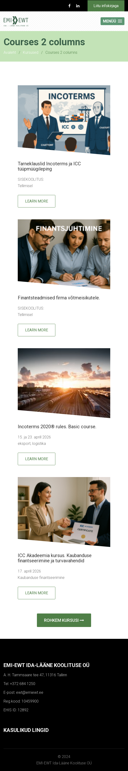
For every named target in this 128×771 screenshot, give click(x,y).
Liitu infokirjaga (106, 6)
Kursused (30, 52)
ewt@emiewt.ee (29, 692)
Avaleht (10, 52)
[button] (112, 21)
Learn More (36, 201)
